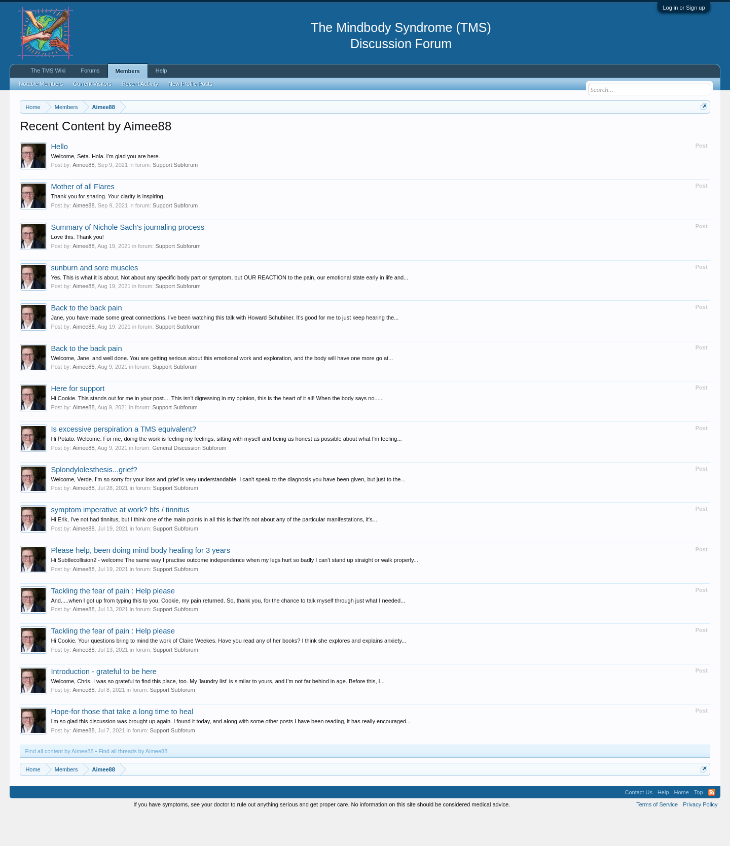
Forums (90, 70)
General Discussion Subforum (189, 478)
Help (161, 70)
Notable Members (41, 84)
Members (128, 71)
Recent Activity (140, 84)
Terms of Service (657, 835)
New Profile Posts (190, 84)
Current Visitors (92, 84)
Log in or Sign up (684, 8)
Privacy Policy (700, 835)
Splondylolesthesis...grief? (94, 500)
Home (681, 823)
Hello (59, 177)
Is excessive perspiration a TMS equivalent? (123, 459)
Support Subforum (175, 196)
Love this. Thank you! (77, 267)
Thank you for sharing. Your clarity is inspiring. (107, 227)
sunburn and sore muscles (94, 298)
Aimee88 (83, 196)
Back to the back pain (86, 338)
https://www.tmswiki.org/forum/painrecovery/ (484, 131)
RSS (711, 822)
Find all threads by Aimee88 (133, 782)
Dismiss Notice (702, 130)
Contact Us (638, 823)
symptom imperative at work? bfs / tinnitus (120, 541)
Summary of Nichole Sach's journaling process (127, 258)
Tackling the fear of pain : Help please (112, 621)
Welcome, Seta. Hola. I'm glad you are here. (105, 187)
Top (698, 823)
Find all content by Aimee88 (59, 782)
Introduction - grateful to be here (104, 702)
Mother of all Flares (82, 218)
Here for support (77, 419)
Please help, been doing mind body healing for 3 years (140, 581)
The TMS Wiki (47, 70)
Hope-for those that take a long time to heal (122, 742)
